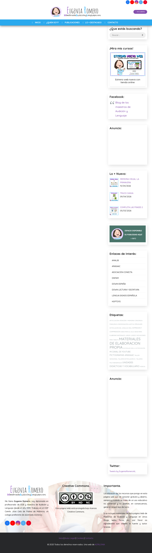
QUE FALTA (51, 113)
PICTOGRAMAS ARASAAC (122, 355)
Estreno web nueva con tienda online (127, 81)
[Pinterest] (145, 2)
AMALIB (115, 260)
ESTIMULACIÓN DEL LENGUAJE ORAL (121, 328)
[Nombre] (51, 171)
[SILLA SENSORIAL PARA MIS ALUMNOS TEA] (21, 234)
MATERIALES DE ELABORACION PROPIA (125, 343)
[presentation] (26, 197)
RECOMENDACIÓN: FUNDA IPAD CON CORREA (83, 250)
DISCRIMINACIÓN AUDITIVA (126, 324)
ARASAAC (86, 68)
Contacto (89, 538)
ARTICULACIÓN (114, 320)
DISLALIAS (138, 324)
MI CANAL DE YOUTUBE (120, 351)
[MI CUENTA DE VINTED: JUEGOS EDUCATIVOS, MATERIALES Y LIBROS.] (52, 234)
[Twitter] (141, 2)
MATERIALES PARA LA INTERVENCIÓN (134, 348)
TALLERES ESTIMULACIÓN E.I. (127, 359)
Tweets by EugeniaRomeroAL (123, 471)
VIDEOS (142, 366)
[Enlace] (76, 12)
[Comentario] (51, 158)
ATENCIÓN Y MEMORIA (126, 320)
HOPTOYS (116, 301)
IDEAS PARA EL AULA (127, 332)
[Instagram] (136, 2)
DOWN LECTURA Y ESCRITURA (125, 289)
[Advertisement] (128, 418)
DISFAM (115, 278)
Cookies (80, 538)
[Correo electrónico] (51, 178)
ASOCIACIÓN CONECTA (122, 272)
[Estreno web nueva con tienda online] (128, 64)
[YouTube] (132, 2)
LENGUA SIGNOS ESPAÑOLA (124, 295)
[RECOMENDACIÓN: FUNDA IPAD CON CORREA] (83, 234)
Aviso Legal (70, 538)
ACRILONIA (100, 544)
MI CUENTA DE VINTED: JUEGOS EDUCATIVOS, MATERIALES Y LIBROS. (50, 251)
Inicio (61, 538)
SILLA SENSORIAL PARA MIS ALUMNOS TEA (21, 250)
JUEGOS (127, 335)
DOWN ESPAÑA (119, 284)
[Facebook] (128, 2)
